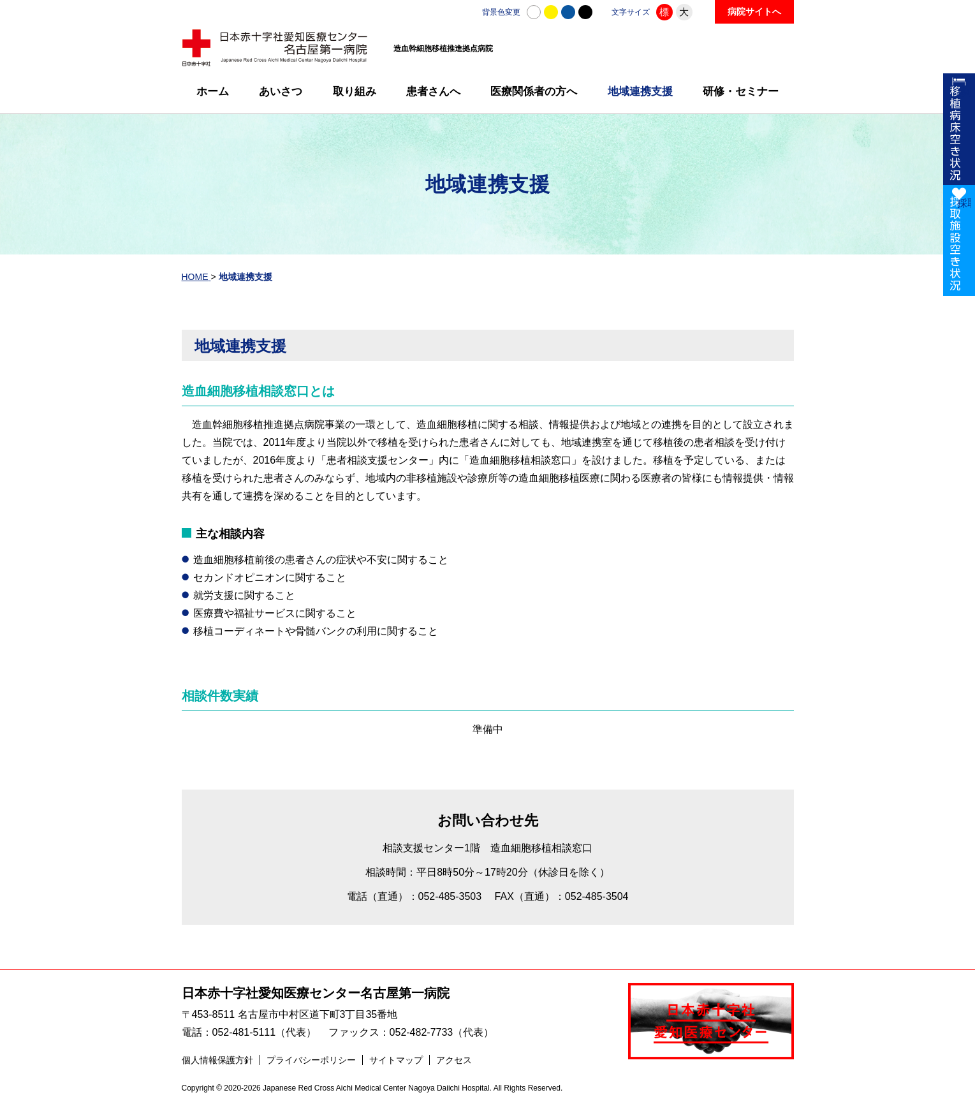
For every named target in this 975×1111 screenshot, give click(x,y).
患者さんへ (433, 91)
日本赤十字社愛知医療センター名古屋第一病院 (316, 994)
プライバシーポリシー (311, 1063)
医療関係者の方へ (533, 91)
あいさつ (280, 91)
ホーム (212, 91)
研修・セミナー (741, 91)
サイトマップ (396, 1063)
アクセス (454, 1063)
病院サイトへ (754, 11)
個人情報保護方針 (217, 1063)
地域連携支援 (640, 91)
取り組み (354, 91)
